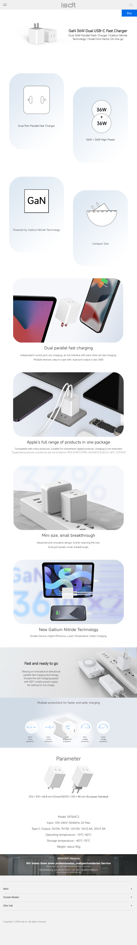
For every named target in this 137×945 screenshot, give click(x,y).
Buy (129, 13)
